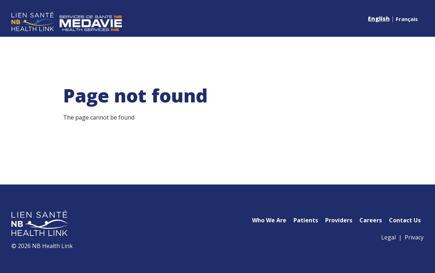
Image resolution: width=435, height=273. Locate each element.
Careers (370, 220)
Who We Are (269, 220)
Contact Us (405, 220)
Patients (305, 220)
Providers (338, 220)
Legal (388, 237)
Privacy (414, 237)
